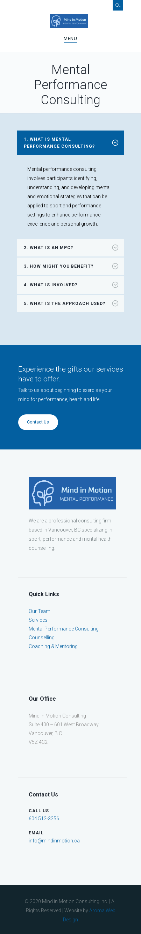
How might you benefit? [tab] (74, 266)
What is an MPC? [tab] (74, 247)
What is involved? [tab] (74, 285)
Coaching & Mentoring (53, 646)
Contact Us (38, 422)
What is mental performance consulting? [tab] (74, 143)
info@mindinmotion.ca (54, 840)
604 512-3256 (44, 818)
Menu (70, 38)
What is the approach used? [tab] (74, 303)
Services (38, 620)
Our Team (39, 611)
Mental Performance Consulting (64, 629)
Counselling (42, 637)
